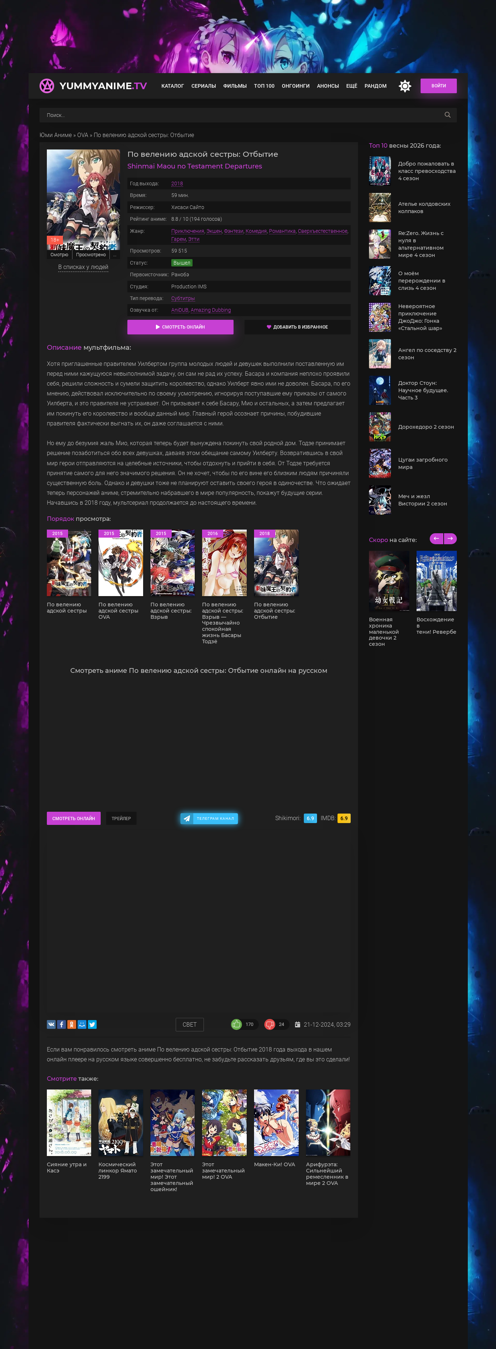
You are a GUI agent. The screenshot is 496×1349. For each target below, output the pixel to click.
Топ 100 (264, 86)
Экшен (214, 231)
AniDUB (180, 310)
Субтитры (183, 298)
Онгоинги (296, 86)
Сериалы (203, 86)
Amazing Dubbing (211, 310)
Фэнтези (233, 231)
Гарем (178, 239)
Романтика (282, 231)
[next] (450, 538)
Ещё (351, 86)
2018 (177, 183)
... (114, 254)
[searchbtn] (448, 115)
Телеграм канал (215, 818)
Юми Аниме (56, 135)
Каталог (172, 86)
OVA (82, 135)
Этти (193, 239)
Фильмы (235, 86)
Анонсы (328, 86)
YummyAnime (103, 86)
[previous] (436, 538)
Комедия (256, 231)
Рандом (376, 86)
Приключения (187, 231)
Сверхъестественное (322, 231)
